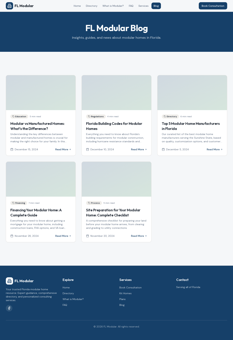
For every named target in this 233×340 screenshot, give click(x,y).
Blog (156, 5)
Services (144, 5)
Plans (122, 299)
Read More (63, 149)
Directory (91, 5)
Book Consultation (213, 5)
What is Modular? (113, 5)
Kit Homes (125, 293)
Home (77, 5)
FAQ (131, 5)
